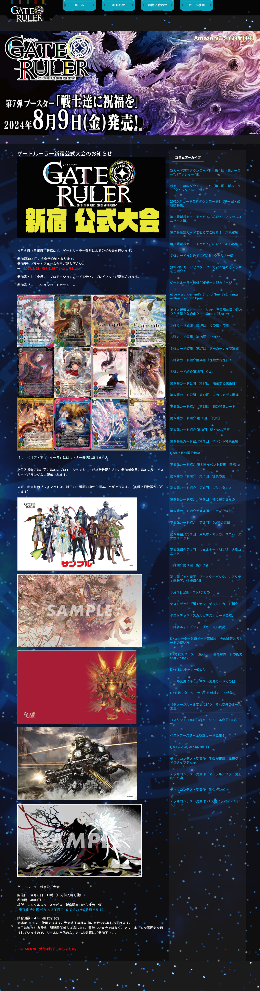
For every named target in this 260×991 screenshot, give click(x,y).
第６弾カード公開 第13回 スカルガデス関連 (204, 395)
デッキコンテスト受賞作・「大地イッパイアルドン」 (205, 805)
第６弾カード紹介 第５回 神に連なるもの (202, 500)
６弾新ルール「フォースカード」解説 (197, 628)
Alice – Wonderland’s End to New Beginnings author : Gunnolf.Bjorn (206, 296)
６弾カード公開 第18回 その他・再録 (199, 325)
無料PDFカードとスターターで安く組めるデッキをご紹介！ (206, 269)
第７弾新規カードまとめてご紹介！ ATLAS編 (204, 244)
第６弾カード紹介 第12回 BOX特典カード (203, 407)
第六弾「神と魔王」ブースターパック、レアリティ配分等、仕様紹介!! (205, 580)
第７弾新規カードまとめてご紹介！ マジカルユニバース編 (206, 218)
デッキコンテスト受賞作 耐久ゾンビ (199, 791)
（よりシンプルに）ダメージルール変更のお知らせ (206, 723)
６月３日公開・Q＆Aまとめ (190, 593)
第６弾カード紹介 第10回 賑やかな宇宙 (200, 430)
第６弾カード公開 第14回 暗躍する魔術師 (202, 383)
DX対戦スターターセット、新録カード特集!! (202, 694)
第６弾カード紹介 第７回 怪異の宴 (197, 477)
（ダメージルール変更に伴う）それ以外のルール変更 (206, 708)
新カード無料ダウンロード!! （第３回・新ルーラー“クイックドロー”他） (206, 187)
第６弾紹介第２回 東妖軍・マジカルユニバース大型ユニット (205, 537)
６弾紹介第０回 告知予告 (189, 566)
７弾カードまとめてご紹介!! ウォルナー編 (202, 255)
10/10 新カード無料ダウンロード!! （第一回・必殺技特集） (205, 203)
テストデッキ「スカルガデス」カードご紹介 (202, 616)
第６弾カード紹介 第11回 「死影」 (196, 418)
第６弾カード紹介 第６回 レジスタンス (201, 488)
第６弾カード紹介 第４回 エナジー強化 (201, 512)
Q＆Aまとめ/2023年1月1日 (189, 749)
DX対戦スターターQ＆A (187, 671)
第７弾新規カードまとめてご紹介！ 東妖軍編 (204, 232)
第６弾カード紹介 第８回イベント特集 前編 (203, 465)
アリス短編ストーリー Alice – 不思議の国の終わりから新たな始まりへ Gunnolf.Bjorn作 (206, 312)
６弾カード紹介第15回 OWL (191, 372)
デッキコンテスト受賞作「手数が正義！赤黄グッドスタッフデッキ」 (206, 762)
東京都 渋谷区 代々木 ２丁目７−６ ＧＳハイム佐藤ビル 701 (62, 909)
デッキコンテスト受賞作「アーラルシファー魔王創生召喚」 (205, 778)
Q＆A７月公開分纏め (185, 453)
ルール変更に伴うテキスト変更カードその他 (202, 682)
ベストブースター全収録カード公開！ (197, 737)
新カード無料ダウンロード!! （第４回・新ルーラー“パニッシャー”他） (206, 172)
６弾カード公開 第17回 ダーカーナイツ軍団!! (205, 348)
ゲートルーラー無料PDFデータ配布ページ (201, 282)
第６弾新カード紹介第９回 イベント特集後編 (204, 442)
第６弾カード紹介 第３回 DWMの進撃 (200, 523)
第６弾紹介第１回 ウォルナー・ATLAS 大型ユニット (206, 552)
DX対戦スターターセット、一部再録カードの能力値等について (206, 657)
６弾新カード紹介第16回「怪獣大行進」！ (201, 360)
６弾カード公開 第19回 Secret (195, 337)
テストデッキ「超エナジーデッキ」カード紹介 (204, 605)
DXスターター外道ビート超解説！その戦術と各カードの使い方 (206, 642)
